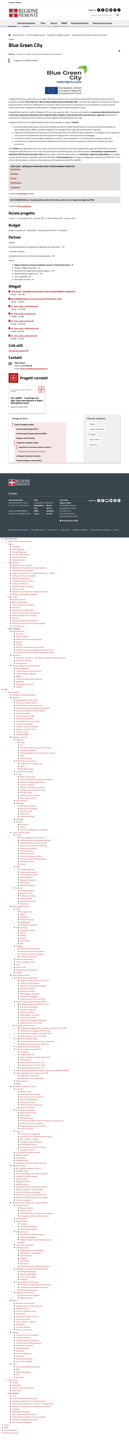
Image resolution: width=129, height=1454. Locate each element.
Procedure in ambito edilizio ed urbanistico (36, 1299)
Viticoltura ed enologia (24, 727)
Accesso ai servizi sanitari (25, 1318)
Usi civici (19, 646)
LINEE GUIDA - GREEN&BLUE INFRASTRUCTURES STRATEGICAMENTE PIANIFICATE (43, 291)
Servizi (54, 23)
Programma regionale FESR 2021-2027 (35, 1013)
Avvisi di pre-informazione (30, 992)
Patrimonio (16, 657)
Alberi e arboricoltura (28, 781)
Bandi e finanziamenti (20, 603)
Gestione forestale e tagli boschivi (33, 787)
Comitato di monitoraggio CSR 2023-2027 (36, 1040)
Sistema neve (25, 889)
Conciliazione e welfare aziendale (28, 1164)
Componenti (15, 187)
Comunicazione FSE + (28, 997)
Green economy (22, 806)
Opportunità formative (28, 1124)
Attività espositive (27, 857)
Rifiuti (22, 760)
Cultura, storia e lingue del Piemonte (34, 851)
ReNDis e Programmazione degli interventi (36, 1254)
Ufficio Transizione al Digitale (23, 571)
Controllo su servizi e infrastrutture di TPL (32, 1208)
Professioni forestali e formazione (33, 792)
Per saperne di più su (27, 399)
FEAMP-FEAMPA (22, 738)
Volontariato (25, 1275)
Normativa (94, 445)
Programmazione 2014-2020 (31, 1032)
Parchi (22, 770)
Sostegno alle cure (23, 1324)
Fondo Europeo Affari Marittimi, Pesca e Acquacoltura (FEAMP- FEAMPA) (44, 1081)
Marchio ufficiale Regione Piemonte (25, 622)
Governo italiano (15, 2)
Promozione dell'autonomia (30, 957)
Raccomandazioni (24, 206)
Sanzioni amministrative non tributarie (26, 614)
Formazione (24, 1278)
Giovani (23, 922)
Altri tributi (20, 1394)
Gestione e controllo (27, 1000)
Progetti (93, 434)
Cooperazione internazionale (27, 978)
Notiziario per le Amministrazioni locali (30, 649)
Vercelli (49, 513)
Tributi (14, 1380)
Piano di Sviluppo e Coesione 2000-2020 (35, 1067)
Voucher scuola (26, 1102)
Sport (18, 873)
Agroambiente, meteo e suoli (27, 703)
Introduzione (15, 169)
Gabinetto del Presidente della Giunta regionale (30, 568)
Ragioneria (20, 684)
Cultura (19, 841)
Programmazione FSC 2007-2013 (33, 1078)
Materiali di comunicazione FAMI (32, 1089)
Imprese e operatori (27, 789)
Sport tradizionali (26, 884)
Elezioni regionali (22, 638)
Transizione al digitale (24, 1378)
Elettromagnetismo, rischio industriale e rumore (38, 757)
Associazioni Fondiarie (28, 811)
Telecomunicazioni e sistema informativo (35, 1281)
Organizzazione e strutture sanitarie (29, 1321)
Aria (21, 749)
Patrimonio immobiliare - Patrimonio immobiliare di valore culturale (42, 660)
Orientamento (21, 1170)
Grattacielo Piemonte (20, 584)
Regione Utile (13, 598)
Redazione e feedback (80, 530)
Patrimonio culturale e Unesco (31, 862)
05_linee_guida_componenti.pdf (24, 335)
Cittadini (15, 1399)
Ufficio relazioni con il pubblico (23, 606)
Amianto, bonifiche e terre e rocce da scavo (36, 752)
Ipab (21, 951)
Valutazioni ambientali (28, 754)
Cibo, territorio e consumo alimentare (30, 708)
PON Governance (22, 1092)
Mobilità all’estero (27, 1129)
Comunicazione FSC (27, 1065)
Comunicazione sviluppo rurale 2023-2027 (36, 1043)
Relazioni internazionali (21, 579)
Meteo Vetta (24, 819)
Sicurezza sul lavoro (23, 1335)
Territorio (19, 827)
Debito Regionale (22, 671)
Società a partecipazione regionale (25, 595)
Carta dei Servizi (18, 627)
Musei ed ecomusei (27, 859)
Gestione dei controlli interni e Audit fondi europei (31, 592)
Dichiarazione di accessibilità (18, 530)
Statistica (19, 689)
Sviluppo (15, 1348)
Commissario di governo (25, 1259)
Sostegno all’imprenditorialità (31, 1154)
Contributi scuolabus (24, 1213)
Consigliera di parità (27, 1162)
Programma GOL (22, 1173)
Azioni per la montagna (29, 814)
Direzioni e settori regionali (22, 565)
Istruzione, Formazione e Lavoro (24, 1097)
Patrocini (15, 619)
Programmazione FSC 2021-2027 (33, 1073)
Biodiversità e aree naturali (26, 765)
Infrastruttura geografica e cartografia (34, 835)
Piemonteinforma (19, 560)
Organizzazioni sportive (29, 878)
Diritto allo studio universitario (31, 1116)
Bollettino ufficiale (19, 600)
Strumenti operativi (23, 1343)
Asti (35, 508)
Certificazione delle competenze (32, 1135)
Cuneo (36, 513)
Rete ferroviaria (22, 1192)
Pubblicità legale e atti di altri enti (24, 617)
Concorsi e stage (18, 590)
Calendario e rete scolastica (30, 1105)
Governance (24, 1062)
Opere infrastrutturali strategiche (28, 1205)
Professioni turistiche (28, 903)
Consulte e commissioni (21, 555)
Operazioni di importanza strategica (33, 994)
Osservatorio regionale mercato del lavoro (32, 1175)
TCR (17, 1391)
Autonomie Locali (18, 633)
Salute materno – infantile (26, 1337)
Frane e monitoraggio (28, 1291)
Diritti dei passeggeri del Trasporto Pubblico (32, 1186)
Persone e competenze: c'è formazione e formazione (32, 1424)
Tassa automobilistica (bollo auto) (28, 1383)
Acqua (22, 746)
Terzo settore (25, 949)
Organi (10, 544)
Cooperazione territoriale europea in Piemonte (35, 447)
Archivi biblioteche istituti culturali (33, 843)
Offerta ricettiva (26, 905)
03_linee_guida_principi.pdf (22, 321)
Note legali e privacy (38, 530)
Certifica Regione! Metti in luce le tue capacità (29, 1434)
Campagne (16, 1426)
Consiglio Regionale (19, 552)
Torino (48, 508)
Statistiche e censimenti (25, 722)
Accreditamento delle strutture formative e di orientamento (42, 1132)
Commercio (20, 1372)
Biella (36, 511)
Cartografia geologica (28, 1286)
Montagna (20, 808)
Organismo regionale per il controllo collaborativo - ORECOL (35, 573)
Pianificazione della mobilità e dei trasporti (32, 1200)
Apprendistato (25, 1127)
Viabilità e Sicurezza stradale (27, 1189)
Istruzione (20, 1100)
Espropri (19, 644)
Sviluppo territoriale (23, 1353)
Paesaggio (20, 824)
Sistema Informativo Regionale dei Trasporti (32, 1210)
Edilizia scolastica (22, 1167)
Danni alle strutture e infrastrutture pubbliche (37, 1227)
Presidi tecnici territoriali (25, 1308)
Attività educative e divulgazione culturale (36, 846)
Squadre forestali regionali (30, 1310)
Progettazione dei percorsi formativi (33, 1138)
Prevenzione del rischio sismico (28, 1297)
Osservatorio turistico (28, 908)
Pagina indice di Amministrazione (20, 541)
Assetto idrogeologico (28, 1251)
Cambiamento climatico (25, 776)
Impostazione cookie (69, 520)
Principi (13, 178)
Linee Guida (22, 193)
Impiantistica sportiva (28, 887)
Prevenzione (21, 1329)
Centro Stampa (22, 665)
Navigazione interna (23, 1194)
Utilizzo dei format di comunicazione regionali (29, 625)
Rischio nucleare (26, 762)
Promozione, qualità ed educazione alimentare (33, 711)
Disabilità (19, 954)
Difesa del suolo (22, 1245)
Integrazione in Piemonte (29, 1086)
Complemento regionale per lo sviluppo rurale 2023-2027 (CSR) (44, 1038)
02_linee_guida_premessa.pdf (23, 313)
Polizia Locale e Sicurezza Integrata (29, 641)
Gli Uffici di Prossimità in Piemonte (25, 1416)
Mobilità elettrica (22, 1197)
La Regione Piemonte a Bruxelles (29, 456)
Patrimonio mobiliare (24, 663)
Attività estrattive (22, 1364)
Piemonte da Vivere (102, 23)
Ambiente (19, 743)
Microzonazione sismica (29, 1305)
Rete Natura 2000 (27, 773)
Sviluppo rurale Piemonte (26, 438)
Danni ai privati (26, 1224)
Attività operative (26, 1313)
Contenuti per (13, 1397)
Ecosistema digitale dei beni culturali (34, 849)
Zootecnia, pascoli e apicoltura (27, 730)
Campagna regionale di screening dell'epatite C (29, 1418)
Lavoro (18, 1143)
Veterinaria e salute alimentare (27, 1332)
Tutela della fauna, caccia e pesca (28, 725)
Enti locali (19, 635)
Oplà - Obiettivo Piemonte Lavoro (25, 1432)
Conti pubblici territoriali (25, 687)
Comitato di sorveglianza (29, 1005)
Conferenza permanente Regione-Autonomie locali (35, 652)
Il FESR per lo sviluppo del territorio (25, 1437)
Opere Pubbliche (22, 1235)
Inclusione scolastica (28, 1119)
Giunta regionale (18, 549)
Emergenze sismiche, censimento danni (35, 1229)
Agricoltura (16, 700)
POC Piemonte (25, 1070)
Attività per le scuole (28, 1113)
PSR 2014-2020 (26, 797)
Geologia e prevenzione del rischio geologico (33, 1283)
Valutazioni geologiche (28, 1289)
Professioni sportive (27, 892)
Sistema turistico (26, 900)
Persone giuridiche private (26, 970)
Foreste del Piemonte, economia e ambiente (37, 784)
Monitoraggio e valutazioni (30, 1003)
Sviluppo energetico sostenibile (28, 1356)
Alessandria (38, 505)
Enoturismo (24, 911)
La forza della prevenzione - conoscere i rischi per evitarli (33, 1421)
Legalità (19, 981)
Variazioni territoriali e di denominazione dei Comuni (36, 654)
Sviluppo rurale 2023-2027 (26, 733)
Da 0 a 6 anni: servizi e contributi (32, 1108)
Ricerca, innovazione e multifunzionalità (31, 714)
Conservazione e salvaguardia (31, 768)
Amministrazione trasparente (23, 587)
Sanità (14, 1316)
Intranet (116, 530)
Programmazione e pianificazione (33, 1264)
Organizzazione (14, 563)
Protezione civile (22, 1262)
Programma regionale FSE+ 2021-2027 (35, 989)
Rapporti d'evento (27, 1221)
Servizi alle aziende (23, 716)
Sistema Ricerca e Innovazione (27, 1351)
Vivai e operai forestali (28, 803)
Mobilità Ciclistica (22, 1183)
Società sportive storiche (29, 881)
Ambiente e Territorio (20, 741)
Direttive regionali (27, 1140)
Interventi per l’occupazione (30, 1146)
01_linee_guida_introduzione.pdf (24, 306)
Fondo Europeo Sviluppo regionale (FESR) (32, 433)
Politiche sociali (22, 935)
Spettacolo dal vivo (27, 868)
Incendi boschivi (26, 1270)
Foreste (19, 779)
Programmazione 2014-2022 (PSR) (33, 1046)
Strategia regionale (27, 876)
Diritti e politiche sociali (21, 913)
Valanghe (23, 1294)
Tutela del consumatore (29, 932)
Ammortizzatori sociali (28, 1156)
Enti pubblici (16, 1402)
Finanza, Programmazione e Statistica (26, 668)
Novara (49, 505)
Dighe (22, 1256)
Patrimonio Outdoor (28, 822)
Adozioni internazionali (25, 968)
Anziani (23, 946)
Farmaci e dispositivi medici (26, 1326)
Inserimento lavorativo (28, 965)
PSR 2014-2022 (22, 735)
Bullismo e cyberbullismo (29, 1111)
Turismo (19, 895)
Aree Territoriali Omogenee (22, 1440)
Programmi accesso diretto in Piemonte (31, 451)
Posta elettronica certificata (100, 530)
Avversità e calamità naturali (27, 706)
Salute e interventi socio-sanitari (32, 959)
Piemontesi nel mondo (28, 854)
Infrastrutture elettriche (29, 1240)
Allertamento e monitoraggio (31, 1267)
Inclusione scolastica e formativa (32, 962)
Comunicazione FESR (28, 1027)
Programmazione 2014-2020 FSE (33, 1008)
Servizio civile (21, 976)
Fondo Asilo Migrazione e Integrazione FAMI (32, 1083)
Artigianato (20, 1367)
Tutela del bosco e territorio (30, 800)
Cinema (23, 870)
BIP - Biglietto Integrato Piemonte (29, 1181)
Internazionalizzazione (24, 1375)
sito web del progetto (17, 350)
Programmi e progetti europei (28, 443)
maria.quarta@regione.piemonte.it (34, 368)
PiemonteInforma (80, 23)
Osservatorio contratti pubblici (23, 611)
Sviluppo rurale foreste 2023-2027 (33, 795)
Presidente (16, 546)
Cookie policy (52, 530)
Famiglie (23, 943)
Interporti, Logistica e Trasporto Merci (30, 1202)
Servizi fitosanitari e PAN (25, 719)
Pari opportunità (26, 919)
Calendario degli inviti (28, 1019)
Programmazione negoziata (26, 676)
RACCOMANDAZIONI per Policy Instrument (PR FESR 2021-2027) (36, 299)
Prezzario (23, 1237)
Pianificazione (15, 182)
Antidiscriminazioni (27, 927)
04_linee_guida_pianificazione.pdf (25, 328)
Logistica (23, 1272)
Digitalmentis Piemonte (21, 1429)
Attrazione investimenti (25, 1362)
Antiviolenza (25, 924)
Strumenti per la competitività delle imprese (36, 1148)
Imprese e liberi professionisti (23, 1405)
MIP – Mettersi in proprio (29, 1151)
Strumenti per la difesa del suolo (32, 1248)
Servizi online (95, 439)
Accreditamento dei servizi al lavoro (33, 1159)
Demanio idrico (22, 1232)
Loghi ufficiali (65, 530)
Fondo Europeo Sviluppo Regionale (29, 1359)
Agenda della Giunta (19, 557)
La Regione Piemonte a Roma (23, 582)
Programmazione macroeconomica (29, 673)
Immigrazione (25, 930)
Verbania (49, 511)
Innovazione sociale (27, 938)
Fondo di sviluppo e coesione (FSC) (30, 460)
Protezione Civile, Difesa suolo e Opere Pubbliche (30, 1216)
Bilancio (19, 679)
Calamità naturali (22, 1218)
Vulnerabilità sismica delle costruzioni (34, 1302)
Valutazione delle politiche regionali (29, 681)
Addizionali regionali (24, 1388)
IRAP (18, 1386)
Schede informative (97, 429)
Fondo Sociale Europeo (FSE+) (28, 429)
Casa (18, 973)
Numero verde (65, 502)
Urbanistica (24, 830)
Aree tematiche (14, 695)
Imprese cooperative (24, 1370)
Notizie (92, 424)
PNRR (64, 23)
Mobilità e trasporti (19, 1178)
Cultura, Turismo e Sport (21, 838)
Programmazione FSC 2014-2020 (33, 1075)
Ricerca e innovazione (24, 1345)
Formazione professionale (26, 1121)
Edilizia (22, 833)
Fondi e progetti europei (24, 424)
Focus (14, 1413)
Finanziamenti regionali (29, 1243)
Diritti (18, 916)
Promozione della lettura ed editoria (34, 865)
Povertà (23, 940)
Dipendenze (20, 1340)
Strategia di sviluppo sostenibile (24, 698)
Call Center (16, 609)
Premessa (14, 173)
